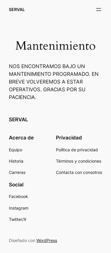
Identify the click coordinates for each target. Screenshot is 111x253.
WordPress (46, 240)
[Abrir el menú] (98, 9)
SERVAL (17, 9)
